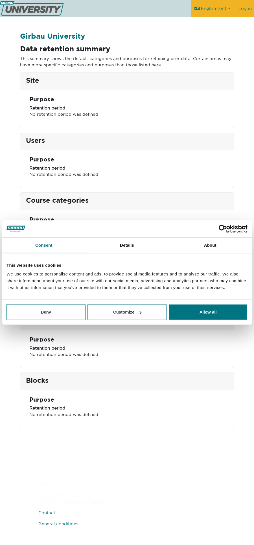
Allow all (208, 312)
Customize (127, 312)
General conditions (58, 523)
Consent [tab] (43, 244)
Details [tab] (127, 244)
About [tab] (210, 244)
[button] (212, 8)
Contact (46, 512)
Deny (46, 312)
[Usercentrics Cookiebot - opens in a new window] (223, 228)
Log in (245, 8)
